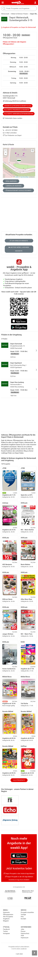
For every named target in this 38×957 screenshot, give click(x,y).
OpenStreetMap (24, 177)
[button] (32, 150)
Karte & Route (8, 144)
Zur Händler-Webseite (19, 240)
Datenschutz (25, 933)
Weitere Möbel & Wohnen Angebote (19, 249)
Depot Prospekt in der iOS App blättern (19, 877)
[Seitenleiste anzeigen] (34, 952)
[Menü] (2, 2)
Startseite (6, 912)
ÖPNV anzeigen (11, 181)
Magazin (6, 921)
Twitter (5, 931)
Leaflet (15, 177)
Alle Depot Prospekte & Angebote (16, 110)
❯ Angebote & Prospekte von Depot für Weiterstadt (18, 27)
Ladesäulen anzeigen (13, 186)
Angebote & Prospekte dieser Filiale (17, 106)
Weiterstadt (5, 14)
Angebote (6, 919)
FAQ (22, 917)
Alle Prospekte (19, 780)
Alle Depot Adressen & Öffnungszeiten (18, 113)
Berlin (22, 3)
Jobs (22, 929)
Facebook (6, 929)
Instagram (6, 933)
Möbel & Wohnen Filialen (19, 14)
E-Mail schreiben (10, 133)
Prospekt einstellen (27, 912)
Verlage (23, 914)
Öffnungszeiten (8, 914)
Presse (23, 931)
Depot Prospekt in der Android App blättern (19, 873)
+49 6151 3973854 (10, 130)
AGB (22, 935)
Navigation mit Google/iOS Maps (18, 190)
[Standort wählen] (35, 2)
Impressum (24, 938)
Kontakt (23, 919)
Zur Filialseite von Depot (12, 135)
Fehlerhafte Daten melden (12, 118)
